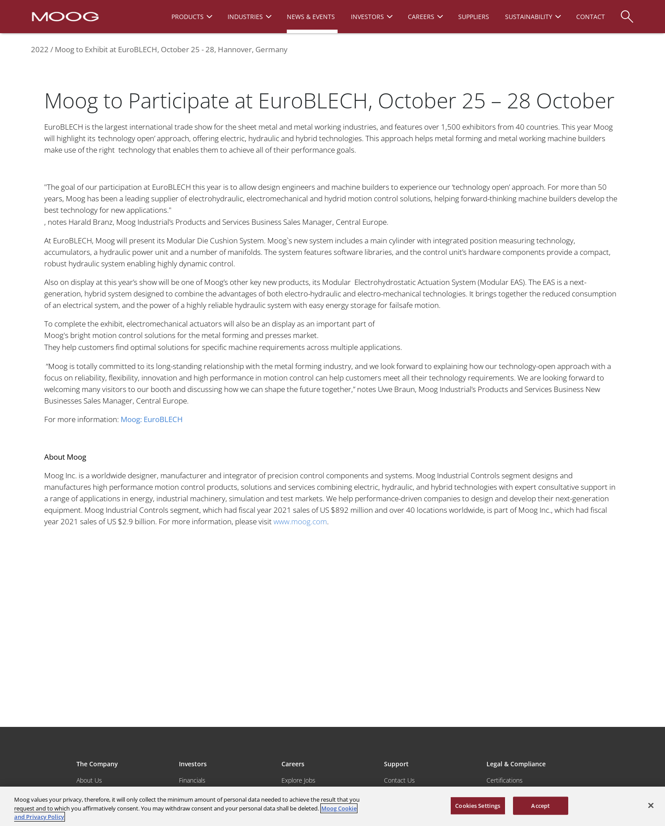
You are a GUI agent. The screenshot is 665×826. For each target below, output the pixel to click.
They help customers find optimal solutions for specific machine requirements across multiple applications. (224, 347)
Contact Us (399, 780)
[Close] (651, 805)
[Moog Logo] (64, 15)
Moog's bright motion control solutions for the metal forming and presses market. (182, 335)
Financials (192, 780)
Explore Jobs (298, 780)
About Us (89, 780)
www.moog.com (300, 521)
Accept (540, 805)
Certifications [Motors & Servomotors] (504, 780)
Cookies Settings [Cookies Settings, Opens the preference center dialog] (477, 805)
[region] (332, 806)
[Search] (627, 12)
